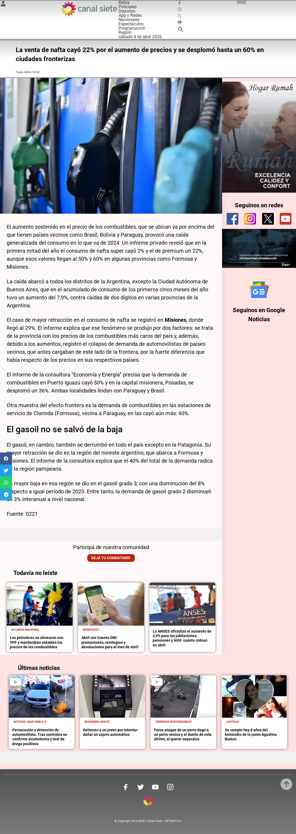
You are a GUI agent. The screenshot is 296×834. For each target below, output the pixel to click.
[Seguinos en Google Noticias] (259, 290)
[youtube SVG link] (180, 23)
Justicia (232, 722)
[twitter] (268, 218)
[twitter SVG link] (180, 16)
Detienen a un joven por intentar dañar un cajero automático (110, 732)
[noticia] (40, 604)
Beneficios (91, 630)
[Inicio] (89, 9)
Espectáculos (131, 23)
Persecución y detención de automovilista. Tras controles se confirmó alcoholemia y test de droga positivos (39, 737)
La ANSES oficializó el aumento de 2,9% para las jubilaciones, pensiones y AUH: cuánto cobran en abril (182, 638)
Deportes (127, 11)
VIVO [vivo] (241, 2)
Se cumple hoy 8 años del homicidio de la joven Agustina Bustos (251, 735)
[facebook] (232, 218)
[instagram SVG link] (180, 10)
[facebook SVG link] (180, 4)
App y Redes (130, 15)
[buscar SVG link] (180, 30)
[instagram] (250, 218)
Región (125, 32)
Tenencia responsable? (173, 722)
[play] (15, 682)
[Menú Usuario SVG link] (3, 5)
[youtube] (285, 218)
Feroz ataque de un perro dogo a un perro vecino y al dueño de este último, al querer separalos (183, 735)
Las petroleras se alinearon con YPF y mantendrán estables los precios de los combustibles (36, 642)
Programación (132, 28)
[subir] (286, 784)
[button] (6, 458)
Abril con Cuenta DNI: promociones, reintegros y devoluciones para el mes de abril (109, 642)
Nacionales (129, 19)
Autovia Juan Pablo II (29, 722)
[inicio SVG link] (148, 802)
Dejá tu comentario (111, 558)
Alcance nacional (25, 630)
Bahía (124, 2)
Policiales (128, 6)
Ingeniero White (96, 722)
